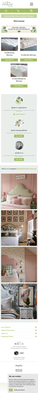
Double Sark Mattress (28, 55)
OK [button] (11, 390)
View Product (9, 60)
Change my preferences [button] (19, 390)
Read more (19, 136)
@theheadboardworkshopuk (27, 169)
